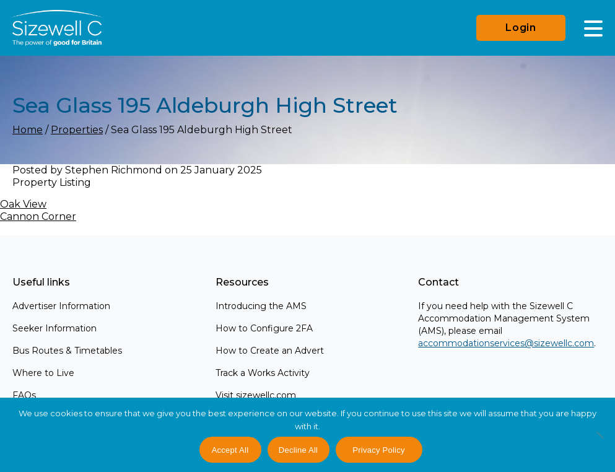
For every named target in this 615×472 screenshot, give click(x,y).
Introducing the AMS (261, 306)
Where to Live (43, 372)
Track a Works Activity (263, 372)
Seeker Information (54, 328)
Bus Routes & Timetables (67, 350)
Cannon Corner (38, 216)
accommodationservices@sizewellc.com (506, 343)
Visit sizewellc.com (256, 395)
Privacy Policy (378, 450)
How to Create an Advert (270, 350)
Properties (77, 130)
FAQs (24, 395)
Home (27, 130)
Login (520, 27)
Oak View (23, 204)
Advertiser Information (61, 306)
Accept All (230, 450)
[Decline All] (599, 442)
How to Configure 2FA (264, 328)
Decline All (298, 450)
